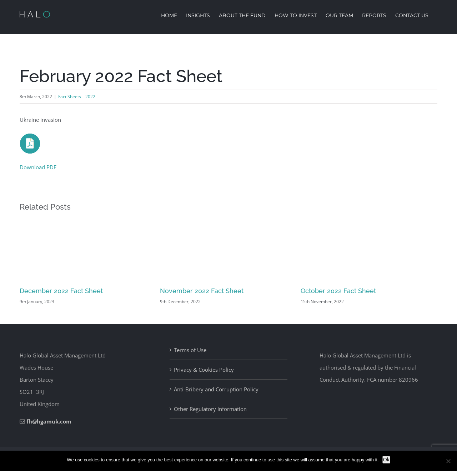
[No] (448, 461)
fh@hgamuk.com (48, 421)
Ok (386, 459)
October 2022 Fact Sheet (338, 291)
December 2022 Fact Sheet (61, 291)
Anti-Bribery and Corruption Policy (216, 389)
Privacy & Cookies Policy (204, 369)
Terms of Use (190, 350)
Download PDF (38, 167)
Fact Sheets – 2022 (76, 97)
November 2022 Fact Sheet (201, 291)
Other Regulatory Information (210, 408)
